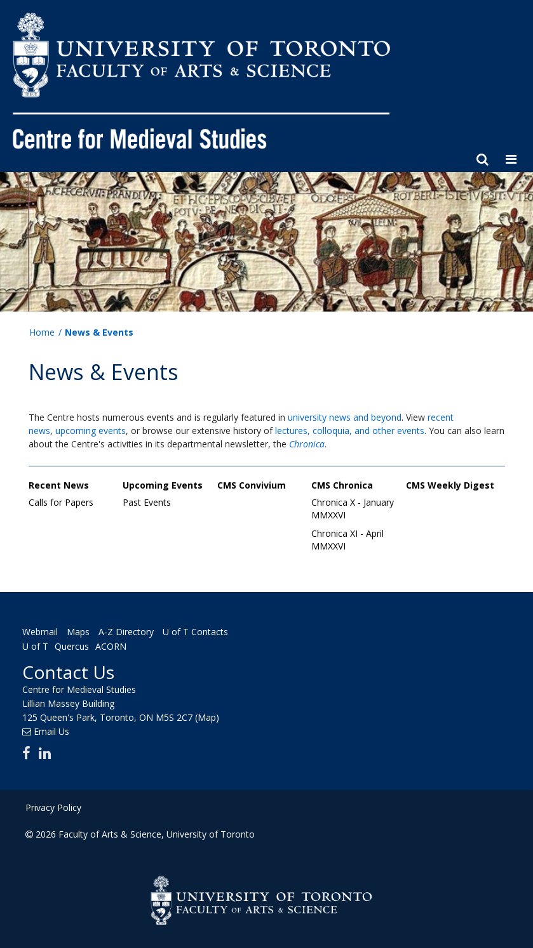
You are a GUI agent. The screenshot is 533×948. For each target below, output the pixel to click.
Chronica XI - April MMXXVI (347, 539)
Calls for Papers (61, 502)
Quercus (72, 646)
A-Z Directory (126, 632)
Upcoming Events (163, 485)
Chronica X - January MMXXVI (352, 508)
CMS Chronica (342, 485)
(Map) (207, 717)
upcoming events (90, 431)
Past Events (147, 502)
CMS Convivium (251, 485)
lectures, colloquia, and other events (349, 431)
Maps (78, 632)
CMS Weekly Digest (450, 485)
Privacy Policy (53, 807)
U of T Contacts (195, 632)
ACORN (110, 646)
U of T (35, 646)
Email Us (51, 731)
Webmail (40, 632)
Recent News (59, 485)
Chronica (307, 444)
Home (42, 332)
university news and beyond (344, 417)
